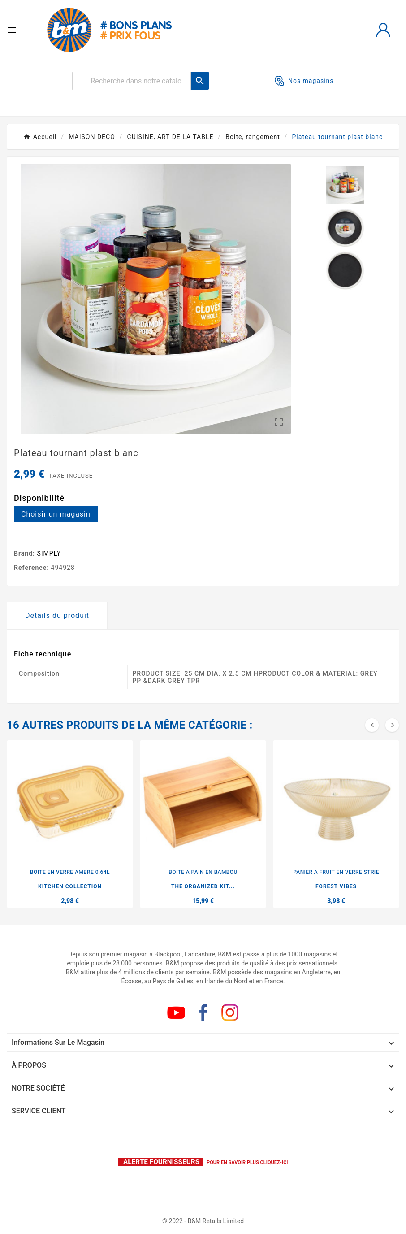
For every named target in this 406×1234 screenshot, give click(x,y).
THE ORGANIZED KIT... (203, 886)
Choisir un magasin (56, 514)
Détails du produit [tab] (57, 615)
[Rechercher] (131, 81)
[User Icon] (383, 30)
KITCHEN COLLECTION (70, 886)
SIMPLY (49, 553)
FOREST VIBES (336, 886)
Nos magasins (304, 80)
